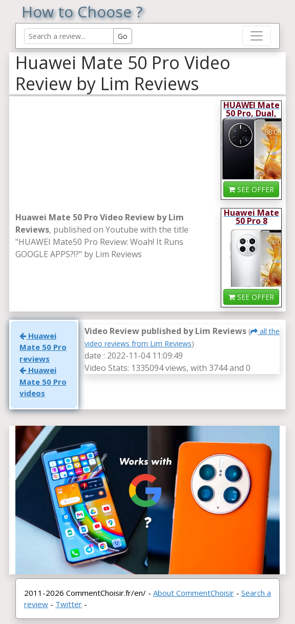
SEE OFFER (251, 189)
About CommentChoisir (193, 593)
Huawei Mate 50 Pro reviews (43, 347)
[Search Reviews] (69, 36)
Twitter (68, 604)
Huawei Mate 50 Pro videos (43, 381)
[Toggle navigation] (256, 36)
